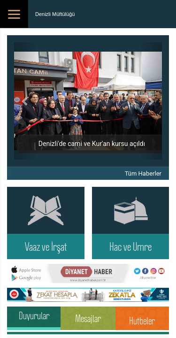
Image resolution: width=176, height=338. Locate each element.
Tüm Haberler (143, 173)
